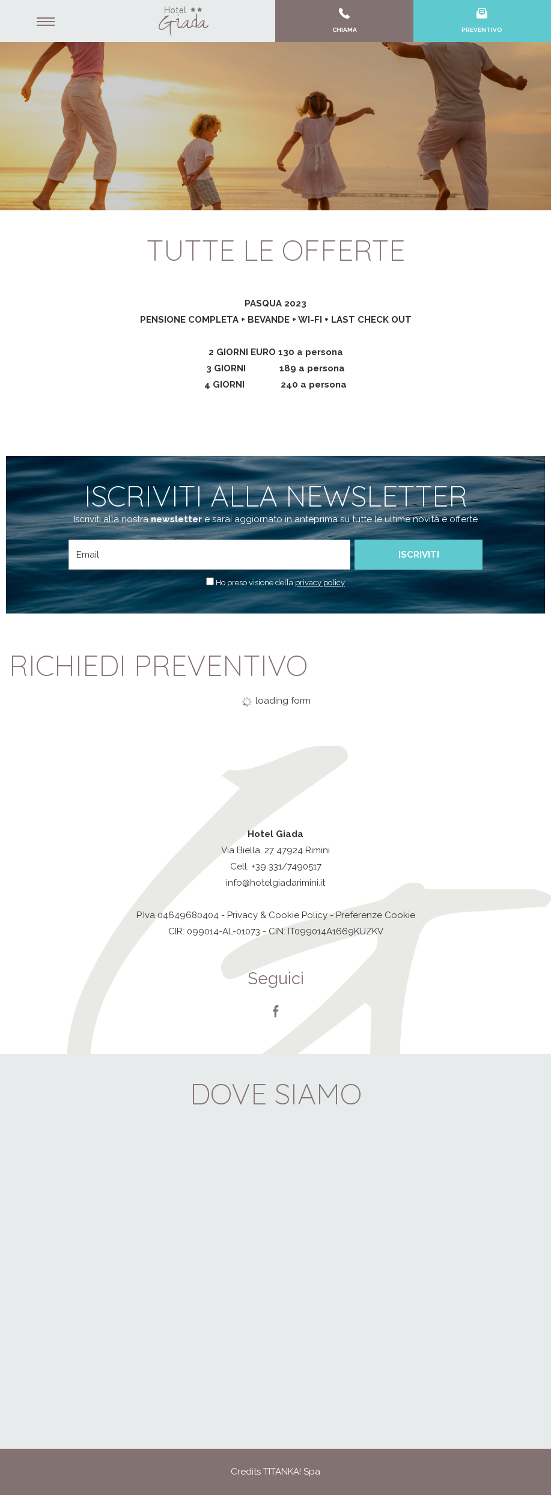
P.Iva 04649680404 (177, 915)
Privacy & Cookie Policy (277, 915)
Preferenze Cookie (375, 915)
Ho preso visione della (280, 582)
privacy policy (320, 582)
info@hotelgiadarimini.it (275, 882)
